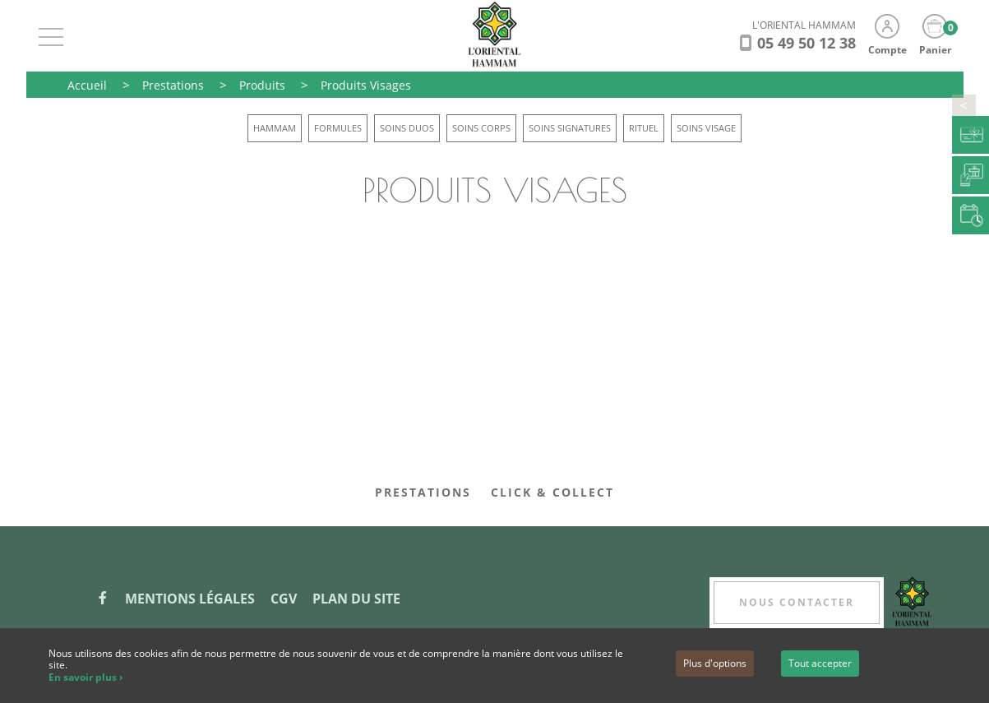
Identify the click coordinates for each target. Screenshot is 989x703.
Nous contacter (796, 602)
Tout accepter (820, 663)
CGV (283, 599)
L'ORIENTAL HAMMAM (804, 25)
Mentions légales (190, 599)
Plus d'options (714, 663)
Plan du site (356, 599)
